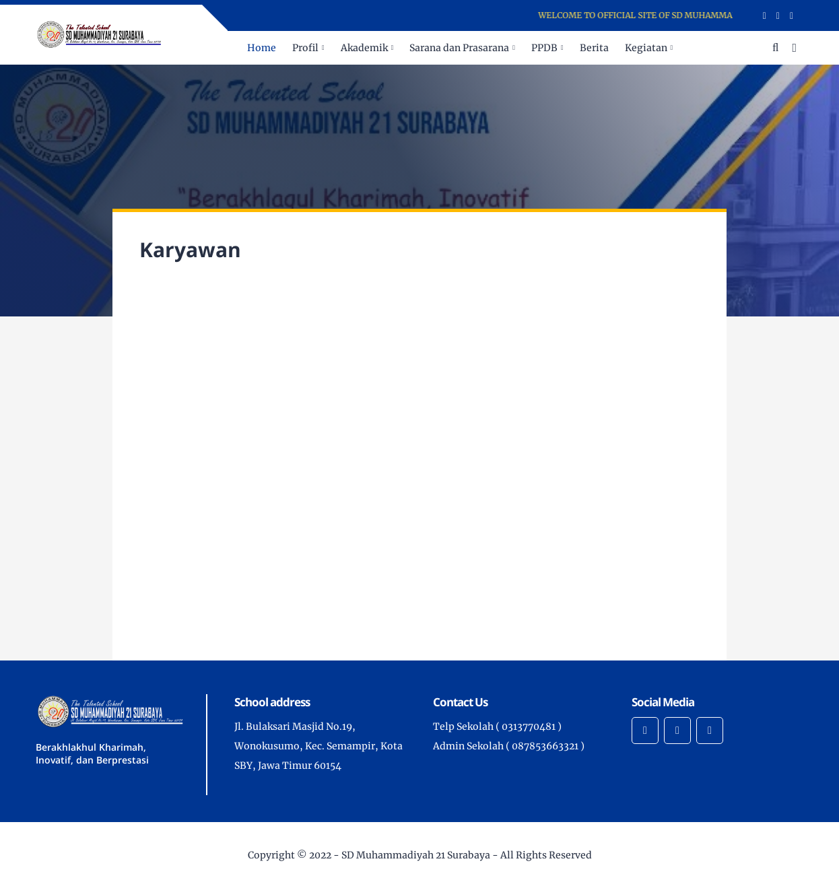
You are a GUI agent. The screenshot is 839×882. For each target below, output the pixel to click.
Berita (594, 48)
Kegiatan (646, 48)
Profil (305, 48)
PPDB (544, 48)
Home (261, 48)
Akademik (364, 48)
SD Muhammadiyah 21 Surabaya (415, 855)
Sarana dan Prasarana (459, 48)
